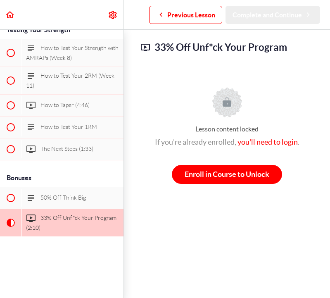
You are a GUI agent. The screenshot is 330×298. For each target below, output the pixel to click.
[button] (10, 14)
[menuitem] (113, 14)
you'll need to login (267, 142)
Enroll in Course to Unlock (227, 174)
